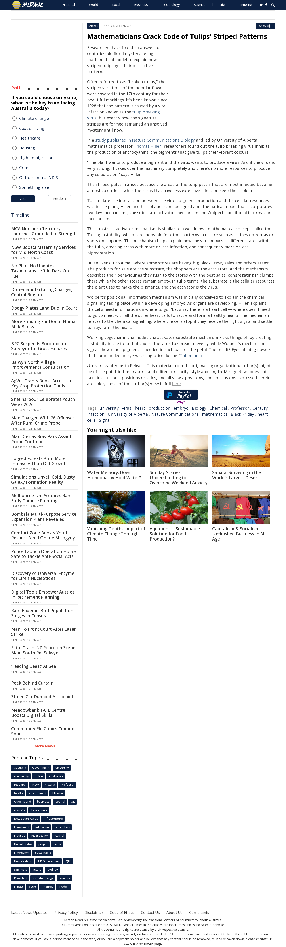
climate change (43, 878)
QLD (69, 861)
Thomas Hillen (148, 146)
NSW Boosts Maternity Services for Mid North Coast (43, 249)
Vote (23, 198)
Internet (47, 887)
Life (222, 4)
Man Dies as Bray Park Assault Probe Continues (42, 439)
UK (73, 802)
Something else (34, 187)
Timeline (245, 4)
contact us (264, 939)
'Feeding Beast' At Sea (33, 666)
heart (140, 408)
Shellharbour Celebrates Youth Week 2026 (43, 401)
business (43, 802)
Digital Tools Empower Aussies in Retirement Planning (42, 594)
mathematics (214, 414)
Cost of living (31, 128)
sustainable (43, 853)
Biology (199, 408)
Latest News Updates (32, 912)
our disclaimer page (146, 943)
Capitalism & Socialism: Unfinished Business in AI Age (238, 534)
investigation (40, 836)
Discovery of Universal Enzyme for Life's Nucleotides (42, 575)
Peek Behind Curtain (32, 683)
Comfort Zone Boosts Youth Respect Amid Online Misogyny (43, 535)
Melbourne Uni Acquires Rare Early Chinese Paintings (41, 498)
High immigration (36, 157)
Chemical (218, 408)
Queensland (22, 802)
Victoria (50, 785)
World (93, 4)
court (32, 887)
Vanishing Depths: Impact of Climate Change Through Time (116, 534)
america (65, 878)
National (68, 4)
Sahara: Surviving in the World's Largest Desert (236, 475)
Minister (57, 793)
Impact (18, 887)
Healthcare (29, 138)
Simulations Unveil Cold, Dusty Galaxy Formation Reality (43, 479)
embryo (181, 408)
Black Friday (242, 414)
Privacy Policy (72, 912)
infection (95, 414)
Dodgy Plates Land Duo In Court (44, 308)
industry (19, 836)
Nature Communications (175, 414)
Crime (25, 167)
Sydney (53, 870)
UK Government (49, 861)
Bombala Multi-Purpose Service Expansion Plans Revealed (43, 516)
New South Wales (26, 819)
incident (64, 887)
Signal (105, 420)
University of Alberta (128, 414)
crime (57, 844)
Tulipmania (191, 355)
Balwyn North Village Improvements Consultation (40, 364)
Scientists (20, 870)
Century (260, 408)
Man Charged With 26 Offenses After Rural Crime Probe (43, 420)
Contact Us (164, 912)
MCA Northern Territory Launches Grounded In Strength (44, 231)
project (43, 844)
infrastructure (53, 819)
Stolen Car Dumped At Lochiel (42, 697)
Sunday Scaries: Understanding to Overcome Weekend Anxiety (179, 478)
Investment (21, 827)
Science (199, 4)
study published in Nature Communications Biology (145, 140)
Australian (56, 776)
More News (45, 746)
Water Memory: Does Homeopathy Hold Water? (114, 475)
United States (23, 844)
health (18, 793)
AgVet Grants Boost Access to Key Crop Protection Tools (41, 383)
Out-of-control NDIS (38, 177)
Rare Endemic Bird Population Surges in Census (42, 613)
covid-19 (19, 810)
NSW (35, 785)
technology (62, 827)
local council (39, 810)
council (60, 802)
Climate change (34, 118)
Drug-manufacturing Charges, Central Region (41, 292)
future (37, 870)
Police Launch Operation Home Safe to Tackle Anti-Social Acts (43, 554)
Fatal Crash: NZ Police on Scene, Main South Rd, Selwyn (43, 650)
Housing (27, 148)
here (176, 383)
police (39, 776)
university (109, 408)
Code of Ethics (133, 912)
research (20, 785)
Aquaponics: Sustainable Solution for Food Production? (175, 534)
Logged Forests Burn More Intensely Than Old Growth (39, 460)
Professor (239, 408)
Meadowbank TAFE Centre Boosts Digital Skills (38, 712)
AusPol (59, 836)
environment (37, 793)
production (159, 408)
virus (126, 408)
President (20, 878)
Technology (171, 4)
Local (116, 4)
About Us (190, 912)
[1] (174, 933)
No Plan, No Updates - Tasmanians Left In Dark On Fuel (40, 271)
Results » (59, 198)
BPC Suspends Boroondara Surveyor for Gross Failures (39, 346)
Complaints (217, 912)
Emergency (21, 853)
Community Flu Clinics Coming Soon (42, 731)
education (42, 827)
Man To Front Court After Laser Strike (43, 631)
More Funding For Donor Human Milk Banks (44, 324)
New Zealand (23, 861)
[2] (177, 933)
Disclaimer (102, 912)
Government (40, 768)
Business (141, 4)
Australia (20, 768)
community (21, 776)
